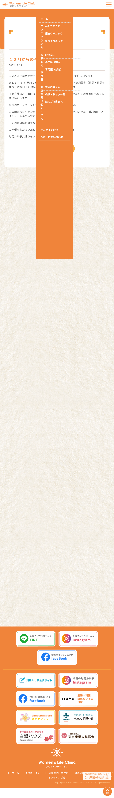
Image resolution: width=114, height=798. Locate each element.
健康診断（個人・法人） (88, 783)
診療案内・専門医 (59, 783)
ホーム (15, 783)
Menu (109, 4)
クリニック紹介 (34, 783)
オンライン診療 (57, 787)
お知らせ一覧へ (60, 152)
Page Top (105, 789)
